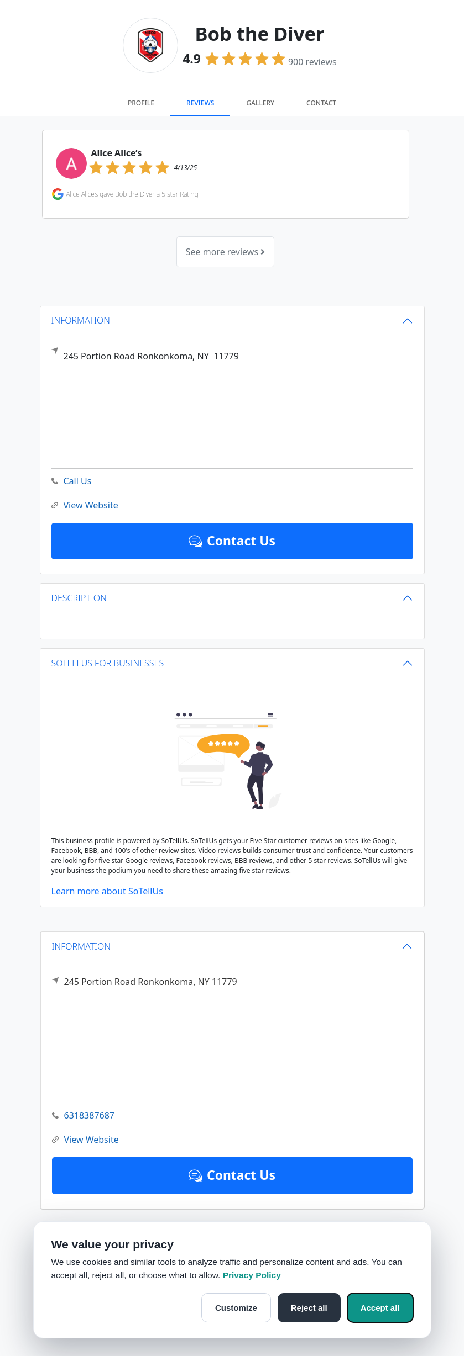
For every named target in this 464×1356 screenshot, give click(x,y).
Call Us (71, 481)
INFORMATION (81, 946)
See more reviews (225, 252)
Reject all (309, 1307)
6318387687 (83, 1115)
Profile (141, 103)
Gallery (260, 103)
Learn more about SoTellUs (107, 891)
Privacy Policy (252, 1275)
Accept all (380, 1307)
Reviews (200, 103)
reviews (312, 62)
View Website (85, 1139)
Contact (321, 103)
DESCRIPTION (79, 598)
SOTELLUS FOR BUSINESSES (107, 663)
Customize (236, 1307)
